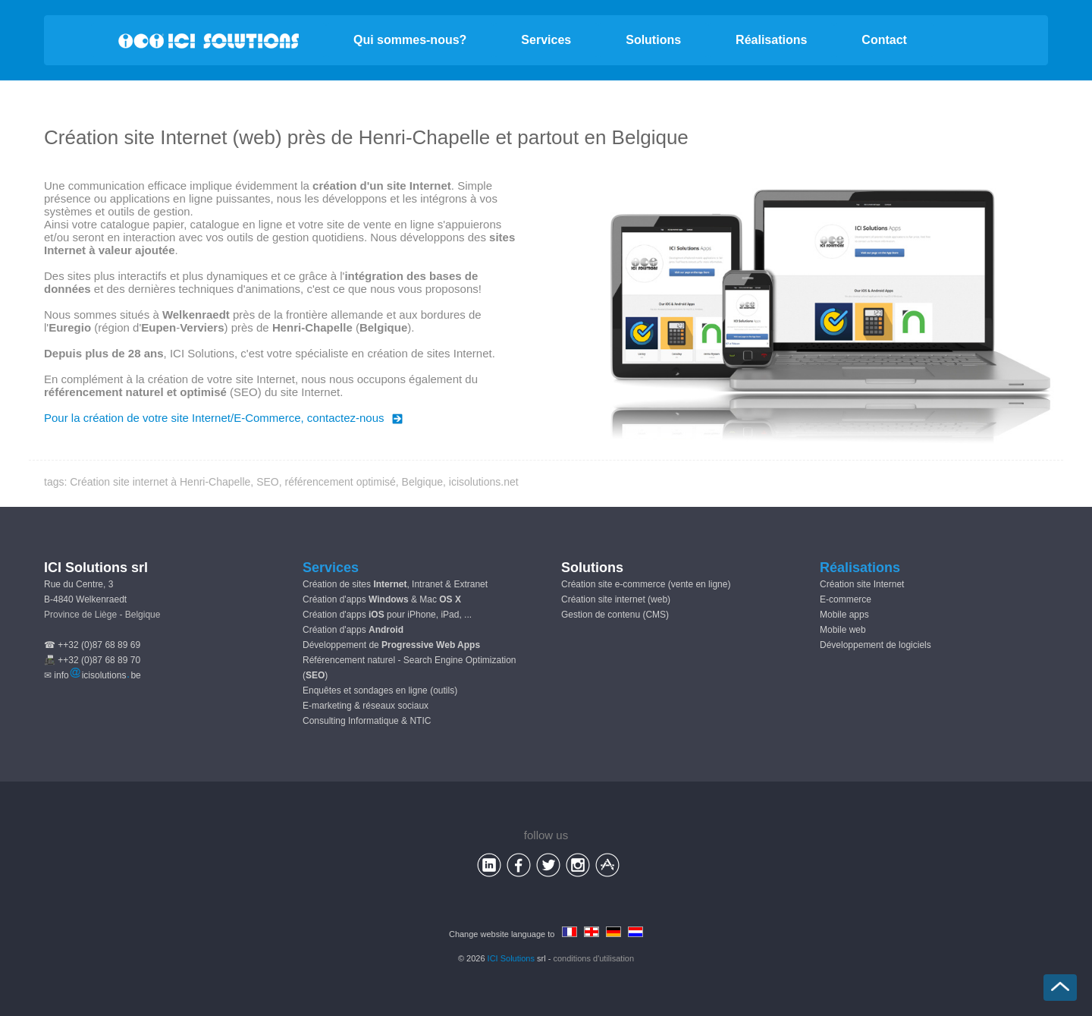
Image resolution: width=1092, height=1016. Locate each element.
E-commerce (845, 599)
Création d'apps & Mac (382, 599)
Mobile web (843, 629)
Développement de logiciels (875, 645)
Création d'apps (353, 629)
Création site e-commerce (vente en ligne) (645, 584)
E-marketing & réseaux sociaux (365, 705)
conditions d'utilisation (593, 958)
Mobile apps (844, 614)
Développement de (391, 645)
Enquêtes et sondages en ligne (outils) (380, 690)
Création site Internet (862, 584)
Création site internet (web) (615, 599)
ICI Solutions (511, 958)
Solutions (653, 39)
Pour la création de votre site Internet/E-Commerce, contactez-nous (223, 417)
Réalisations (771, 39)
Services (546, 39)
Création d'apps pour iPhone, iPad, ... (387, 614)
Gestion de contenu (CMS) (615, 614)
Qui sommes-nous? (409, 39)
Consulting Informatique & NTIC (367, 721)
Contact (884, 39)
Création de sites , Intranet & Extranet (395, 584)
